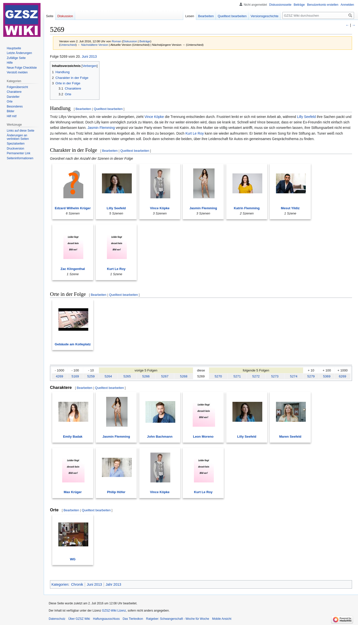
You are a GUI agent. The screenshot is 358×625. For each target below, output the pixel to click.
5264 (108, 376)
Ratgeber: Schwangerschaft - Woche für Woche (177, 619)
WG (73, 559)
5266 (146, 376)
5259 (91, 376)
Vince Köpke (154, 117)
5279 (311, 376)
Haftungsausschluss (106, 619)
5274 (294, 376)
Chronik (77, 584)
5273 (275, 376)
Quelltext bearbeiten (108, 109)
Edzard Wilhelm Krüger (73, 208)
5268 (183, 376)
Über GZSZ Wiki (79, 619)
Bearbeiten (83, 109)
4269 (59, 376)
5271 (237, 376)
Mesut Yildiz (290, 208)
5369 (326, 376)
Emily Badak (72, 436)
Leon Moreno (203, 436)
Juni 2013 (89, 56)
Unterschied (68, 44)
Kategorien (59, 584)
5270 (218, 376)
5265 (127, 376)
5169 (75, 376)
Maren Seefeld (290, 436)
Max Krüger (73, 492)
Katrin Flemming (247, 208)
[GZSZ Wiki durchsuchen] (318, 15)
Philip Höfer (116, 492)
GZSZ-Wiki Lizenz (114, 610)
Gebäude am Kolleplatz (73, 344)
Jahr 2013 (113, 584)
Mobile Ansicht (221, 619)
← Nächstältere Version (93, 44)
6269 (342, 376)
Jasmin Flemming (101, 128)
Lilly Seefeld (306, 117)
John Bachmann (159, 436)
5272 (256, 376)
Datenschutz (57, 619)
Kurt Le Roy (194, 133)
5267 (165, 376)
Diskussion (130, 41)
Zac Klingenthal (73, 269)
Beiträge (144, 41)
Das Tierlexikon (133, 619)
